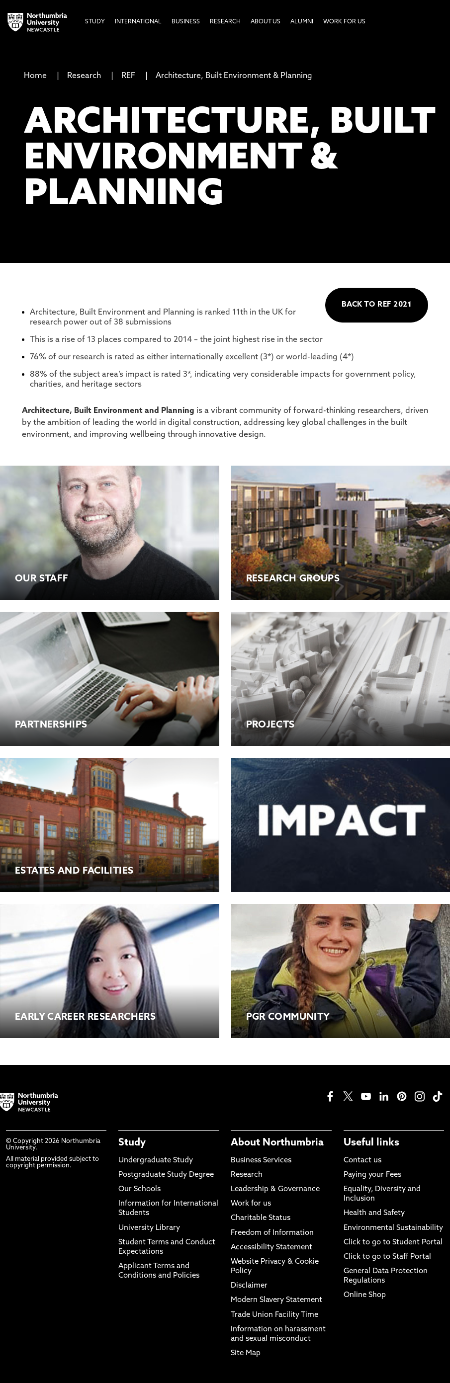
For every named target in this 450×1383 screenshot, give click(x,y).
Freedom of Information (272, 1233)
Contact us (362, 1160)
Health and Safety (374, 1213)
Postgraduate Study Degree (166, 1175)
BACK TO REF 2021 (377, 305)
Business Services (261, 1160)
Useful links (371, 1143)
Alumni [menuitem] (301, 22)
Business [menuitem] (186, 22)
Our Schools (139, 1189)
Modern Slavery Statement (276, 1300)
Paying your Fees (372, 1175)
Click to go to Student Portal (393, 1242)
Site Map (246, 1353)
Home (35, 76)
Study (132, 1143)
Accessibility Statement (271, 1247)
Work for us (251, 1204)
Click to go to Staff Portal (387, 1257)
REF (128, 76)
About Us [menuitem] (265, 22)
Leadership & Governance (275, 1189)
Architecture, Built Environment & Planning (234, 76)
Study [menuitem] (95, 22)
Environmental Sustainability (393, 1228)
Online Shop (365, 1295)
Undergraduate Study (155, 1160)
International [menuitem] (138, 22)
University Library (149, 1228)
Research (84, 76)
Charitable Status (260, 1218)
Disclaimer (249, 1286)
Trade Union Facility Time (274, 1315)
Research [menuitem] (225, 22)
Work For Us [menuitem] (344, 22)
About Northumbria (277, 1143)
